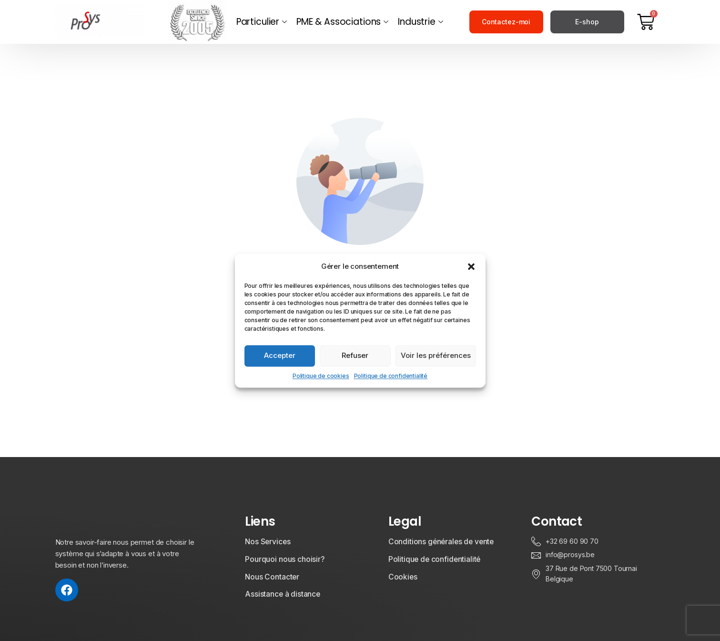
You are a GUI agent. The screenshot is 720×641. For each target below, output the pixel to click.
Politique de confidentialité (391, 375)
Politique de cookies (321, 375)
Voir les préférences (436, 355)
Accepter (279, 355)
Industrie (420, 21)
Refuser (355, 355)
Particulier (261, 21)
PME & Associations (342, 21)
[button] (471, 266)
